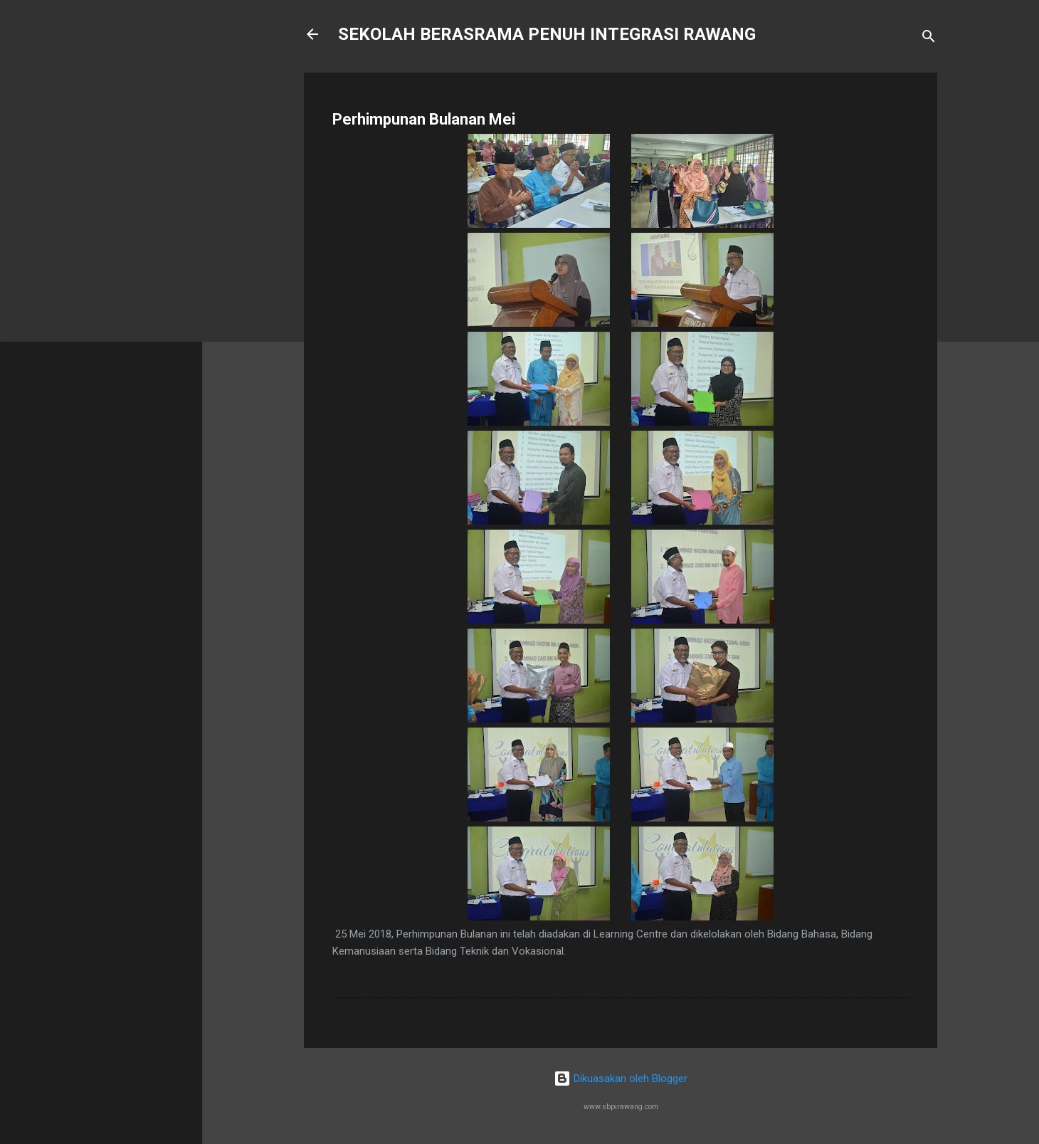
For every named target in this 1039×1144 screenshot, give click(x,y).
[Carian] (928, 39)
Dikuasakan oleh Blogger (620, 1078)
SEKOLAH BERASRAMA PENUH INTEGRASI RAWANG (547, 34)
